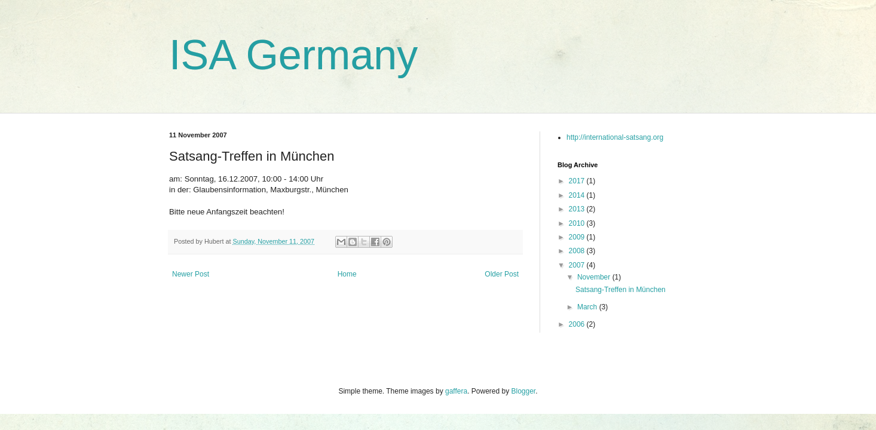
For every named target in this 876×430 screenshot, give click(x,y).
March (588, 307)
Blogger (523, 391)
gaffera (456, 391)
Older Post (502, 274)
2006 (578, 324)
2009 (578, 237)
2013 (578, 209)
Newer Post (190, 274)
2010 (578, 223)
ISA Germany (293, 55)
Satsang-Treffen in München (620, 289)
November (594, 277)
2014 (578, 195)
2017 (578, 181)
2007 (578, 265)
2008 (578, 251)
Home (347, 274)
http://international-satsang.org (614, 137)
